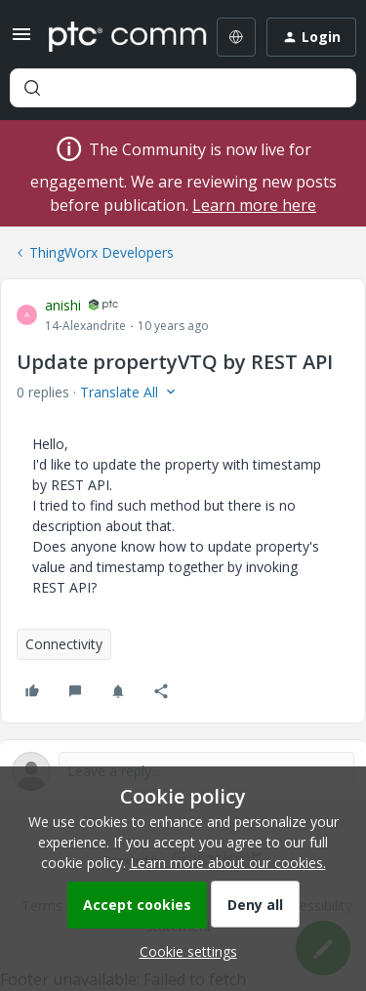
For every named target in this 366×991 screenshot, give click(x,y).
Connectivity (63, 644)
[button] (21, 40)
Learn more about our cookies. (228, 862)
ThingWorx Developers (101, 252)
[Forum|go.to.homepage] (114, 37)
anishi (63, 305)
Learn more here (254, 205)
